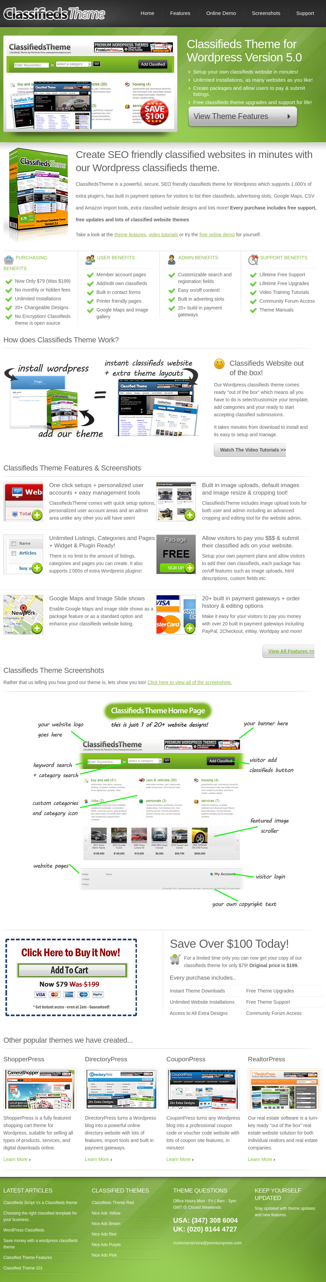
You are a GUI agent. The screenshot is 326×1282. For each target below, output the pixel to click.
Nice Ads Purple (106, 1244)
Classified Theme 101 (23, 1268)
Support (305, 13)
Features (180, 13)
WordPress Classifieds (23, 1230)
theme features (130, 234)
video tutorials (163, 234)
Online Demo (221, 13)
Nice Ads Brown (106, 1223)
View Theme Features (231, 116)
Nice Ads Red (104, 1234)
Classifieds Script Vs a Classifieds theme (40, 1202)
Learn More (15, 1159)
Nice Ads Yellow (106, 1213)
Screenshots (266, 13)
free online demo (217, 234)
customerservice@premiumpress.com (207, 1243)
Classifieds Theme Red (113, 1202)
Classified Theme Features (27, 1257)
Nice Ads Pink (104, 1255)
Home (147, 13)
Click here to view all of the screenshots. (189, 682)
